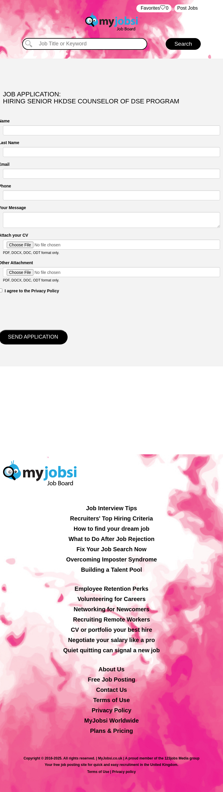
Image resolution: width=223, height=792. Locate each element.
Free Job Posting (111, 679)
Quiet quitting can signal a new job (111, 650)
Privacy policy (124, 772)
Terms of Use (111, 700)
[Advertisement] (111, 410)
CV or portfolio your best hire (111, 630)
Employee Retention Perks (111, 589)
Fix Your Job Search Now (111, 549)
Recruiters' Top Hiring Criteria (111, 518)
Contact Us (111, 690)
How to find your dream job (112, 528)
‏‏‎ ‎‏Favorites (153, 8)
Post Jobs (187, 8)
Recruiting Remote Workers (111, 619)
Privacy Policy (111, 710)
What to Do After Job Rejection (111, 539)
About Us (112, 669)
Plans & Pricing (111, 731)
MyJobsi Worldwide (111, 720)
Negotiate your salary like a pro (111, 640)
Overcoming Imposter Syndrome (111, 559)
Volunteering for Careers (111, 599)
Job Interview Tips (111, 508)
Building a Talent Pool (111, 569)
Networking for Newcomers (112, 609)
